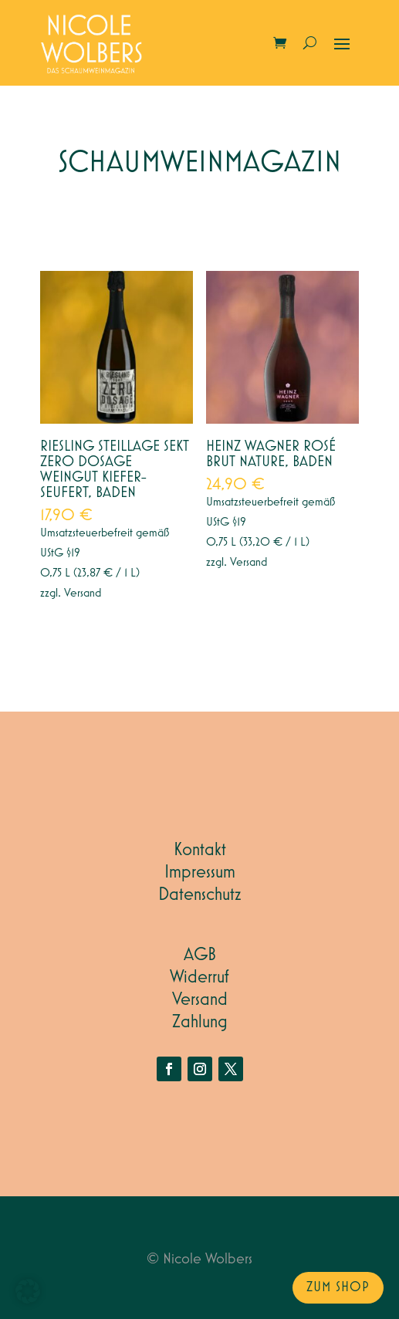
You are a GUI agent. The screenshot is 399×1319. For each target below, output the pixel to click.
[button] (28, 1291)
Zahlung (200, 1022)
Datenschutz (200, 894)
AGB (200, 954)
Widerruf (199, 977)
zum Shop (338, 1287)
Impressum (199, 872)
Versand (82, 593)
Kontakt (200, 849)
